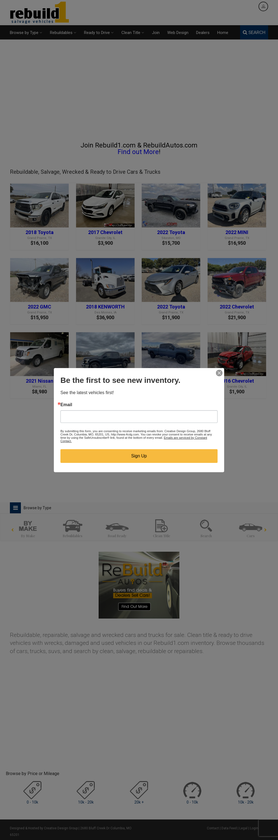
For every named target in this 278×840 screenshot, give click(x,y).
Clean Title (132, 32)
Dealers (203, 32)
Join (156, 32)
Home (222, 32)
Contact (213, 828)
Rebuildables (63, 32)
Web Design (177, 32)
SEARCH (254, 32)
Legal (243, 828)
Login (254, 828)
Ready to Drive (99, 32)
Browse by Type (26, 32)
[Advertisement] (139, 93)
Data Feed (229, 828)
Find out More (138, 152)
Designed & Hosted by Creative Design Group (44, 828)
